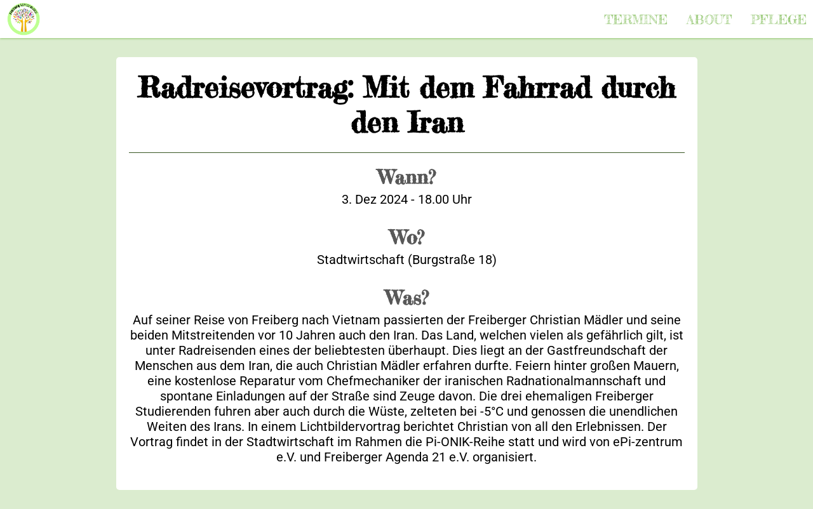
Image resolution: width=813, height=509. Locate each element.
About (709, 19)
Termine (636, 19)
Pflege (779, 19)
